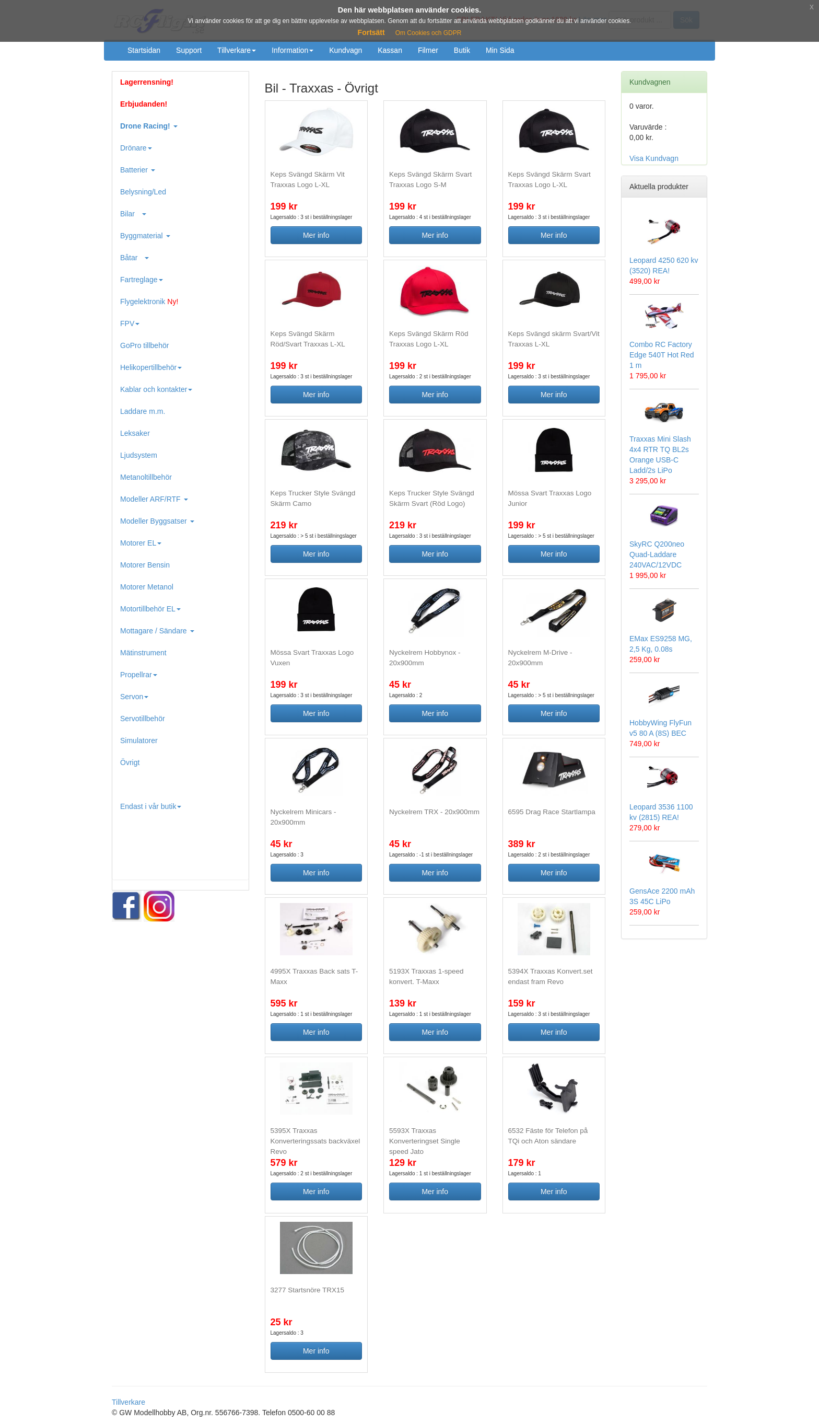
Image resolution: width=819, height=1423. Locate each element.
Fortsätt (371, 32)
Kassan (390, 50)
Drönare (136, 148)
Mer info (316, 235)
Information (292, 50)
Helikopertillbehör (151, 367)
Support (189, 50)
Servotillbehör (142, 718)
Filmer (428, 50)
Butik (462, 50)
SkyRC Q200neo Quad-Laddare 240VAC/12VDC (656, 554)
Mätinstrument (143, 653)
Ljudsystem (138, 455)
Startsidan (143, 50)
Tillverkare (236, 50)
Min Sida (500, 50)
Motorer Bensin (145, 565)
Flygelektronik (149, 301)
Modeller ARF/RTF (154, 499)
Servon (134, 696)
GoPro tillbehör (144, 345)
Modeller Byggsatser (157, 521)
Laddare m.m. (142, 411)
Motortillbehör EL (150, 609)
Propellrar (138, 674)
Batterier (137, 170)
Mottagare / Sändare (157, 631)
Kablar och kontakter (156, 389)
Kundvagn (345, 50)
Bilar (133, 214)
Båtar (134, 257)
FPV (129, 323)
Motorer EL (140, 543)
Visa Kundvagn (653, 158)
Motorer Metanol (146, 587)
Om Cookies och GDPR (428, 33)
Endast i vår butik (150, 806)
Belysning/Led (143, 192)
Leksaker (135, 433)
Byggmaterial (145, 236)
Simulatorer (139, 740)
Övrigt (129, 762)
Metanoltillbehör (146, 477)
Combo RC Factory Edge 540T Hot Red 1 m (661, 354)
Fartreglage (141, 279)
